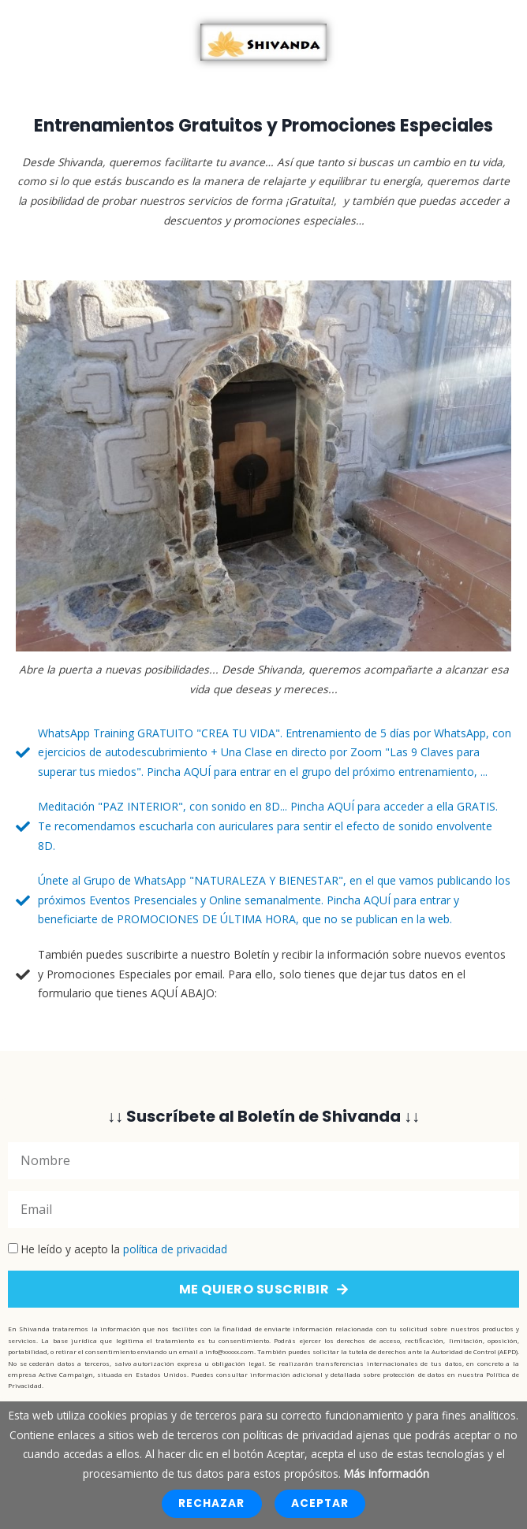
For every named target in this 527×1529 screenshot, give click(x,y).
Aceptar (320, 1503)
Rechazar (211, 1503)
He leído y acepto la (124, 1248)
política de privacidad (175, 1248)
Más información (386, 1473)
